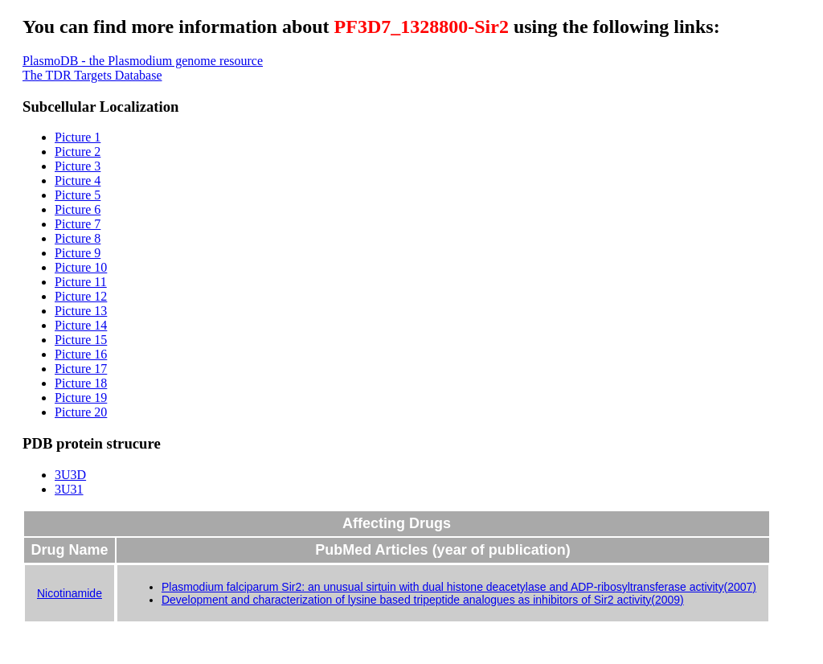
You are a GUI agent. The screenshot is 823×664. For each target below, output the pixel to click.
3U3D (70, 475)
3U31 (69, 489)
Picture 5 (77, 195)
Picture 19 (81, 397)
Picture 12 (81, 296)
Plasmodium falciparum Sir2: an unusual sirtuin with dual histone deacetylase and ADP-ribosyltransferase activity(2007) (459, 586)
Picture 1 (77, 137)
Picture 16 (81, 354)
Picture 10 (81, 267)
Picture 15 (81, 339)
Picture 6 (77, 209)
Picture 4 (77, 180)
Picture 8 (77, 238)
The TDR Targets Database (92, 75)
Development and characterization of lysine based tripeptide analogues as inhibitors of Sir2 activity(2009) (423, 599)
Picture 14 (81, 325)
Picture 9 (77, 253)
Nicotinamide (69, 593)
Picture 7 (77, 224)
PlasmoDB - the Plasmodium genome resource (143, 61)
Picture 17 (81, 368)
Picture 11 (81, 282)
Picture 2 (77, 151)
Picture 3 (77, 166)
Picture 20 (81, 412)
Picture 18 (81, 383)
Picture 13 (81, 311)
